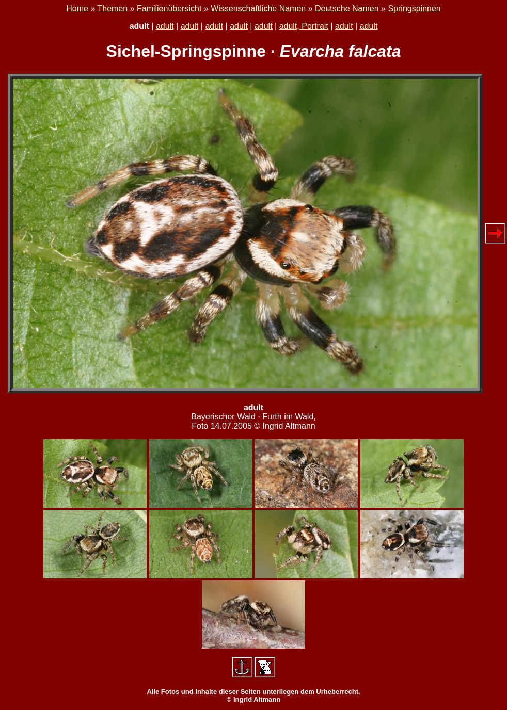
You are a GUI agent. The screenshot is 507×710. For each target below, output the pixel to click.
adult (165, 26)
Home (77, 8)
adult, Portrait (303, 26)
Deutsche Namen (347, 8)
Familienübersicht (169, 8)
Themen (112, 8)
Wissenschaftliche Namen (258, 8)
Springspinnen (414, 8)
